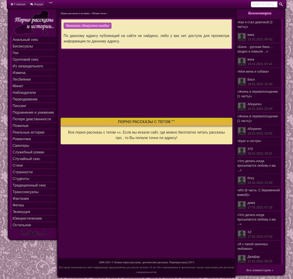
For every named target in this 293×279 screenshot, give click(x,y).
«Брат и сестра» (258, 147)
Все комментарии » (260, 270)
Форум (36, 4)
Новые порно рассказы (127, 262)
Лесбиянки (22, 79)
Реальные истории (28, 132)
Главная (18, 4)
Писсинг (19, 106)
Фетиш (18, 205)
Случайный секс (26, 159)
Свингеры (21, 145)
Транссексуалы (25, 192)
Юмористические (27, 218)
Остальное (22, 225)
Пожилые (21, 126)
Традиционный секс (29, 185)
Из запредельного (28, 66)
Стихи (18, 165)
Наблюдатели (24, 93)
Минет (18, 86)
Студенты (21, 179)
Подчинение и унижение (33, 112)
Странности (23, 172)
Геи (15, 53)
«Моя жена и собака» (258, 78)
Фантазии (21, 198)
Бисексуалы (23, 46)
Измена (19, 73)
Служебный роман (28, 152)
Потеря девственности (32, 119)
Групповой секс (25, 59)
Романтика (22, 139)
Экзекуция (21, 212)
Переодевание (25, 99)
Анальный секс (25, 40)
